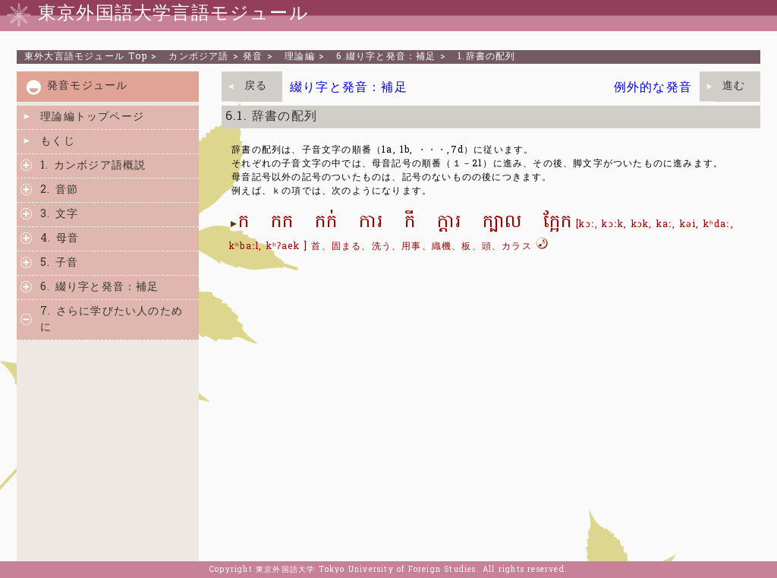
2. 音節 (59, 190)
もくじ (57, 142)
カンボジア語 (198, 57)
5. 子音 (59, 263)
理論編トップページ (92, 117)
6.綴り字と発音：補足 (386, 57)
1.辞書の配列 (486, 57)
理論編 (300, 57)
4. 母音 (59, 239)
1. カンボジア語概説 (93, 166)
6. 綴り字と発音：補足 (99, 287)
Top (85, 57)
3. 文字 (59, 215)
